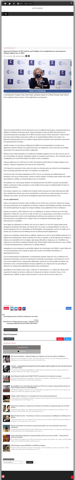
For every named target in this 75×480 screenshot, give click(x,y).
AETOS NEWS (37, 8)
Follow (68, 308)
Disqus (68, 335)
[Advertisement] (37, 31)
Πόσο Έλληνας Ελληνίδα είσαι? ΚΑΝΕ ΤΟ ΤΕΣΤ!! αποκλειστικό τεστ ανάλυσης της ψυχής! (36, 368)
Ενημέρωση (9, 305)
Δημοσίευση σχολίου (10, 339)
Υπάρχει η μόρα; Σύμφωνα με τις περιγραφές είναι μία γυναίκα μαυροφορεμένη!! (34, 388)
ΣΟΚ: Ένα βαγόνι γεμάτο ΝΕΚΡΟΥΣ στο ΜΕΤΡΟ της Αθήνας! (28, 437)
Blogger (60, 335)
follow (19, 4)
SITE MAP (31, 476)
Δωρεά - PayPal (28, 3)
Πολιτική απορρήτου (40, 476)
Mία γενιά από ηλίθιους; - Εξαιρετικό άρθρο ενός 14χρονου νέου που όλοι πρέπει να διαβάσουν (38, 348)
